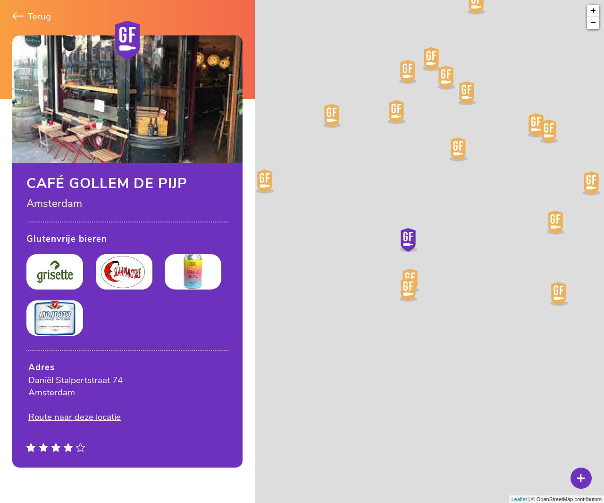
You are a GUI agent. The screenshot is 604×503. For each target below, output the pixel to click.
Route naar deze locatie (74, 417)
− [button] (593, 23)
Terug (31, 16)
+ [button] (593, 11)
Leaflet (519, 499)
